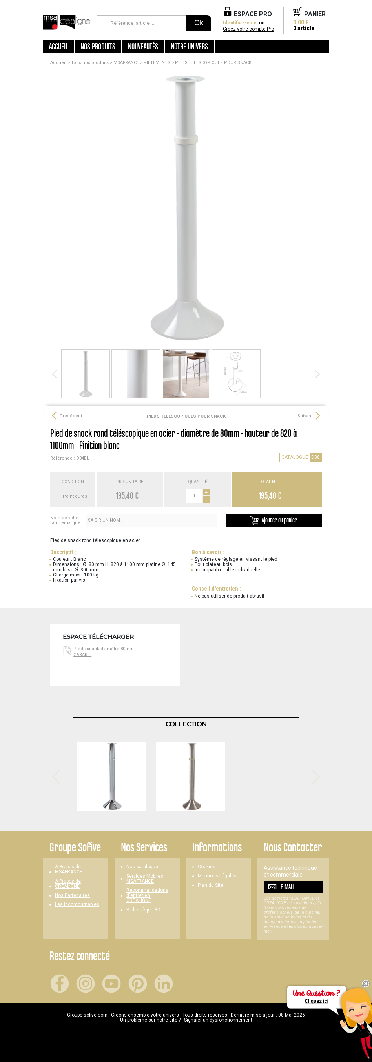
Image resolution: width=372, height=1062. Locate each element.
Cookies (206, 866)
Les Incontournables (77, 904)
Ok (198, 23)
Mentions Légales (217, 875)
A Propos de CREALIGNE (68, 884)
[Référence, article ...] (141, 23)
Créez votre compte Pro (248, 29)
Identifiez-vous (240, 22)
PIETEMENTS (157, 62)
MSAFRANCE (126, 62)
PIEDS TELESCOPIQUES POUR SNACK (213, 62)
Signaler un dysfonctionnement (218, 1020)
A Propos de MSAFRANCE (68, 869)
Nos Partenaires (72, 895)
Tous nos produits (90, 62)
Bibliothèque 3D (143, 910)
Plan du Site (210, 885)
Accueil (58, 46)
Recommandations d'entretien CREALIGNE (147, 895)
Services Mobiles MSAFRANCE (144, 879)
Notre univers (189, 46)
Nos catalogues (143, 866)
